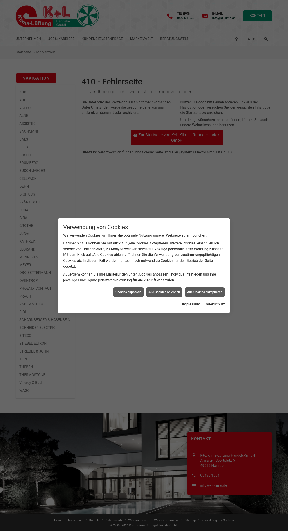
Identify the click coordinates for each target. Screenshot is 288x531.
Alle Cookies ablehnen (164, 289)
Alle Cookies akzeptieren (204, 289)
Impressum (191, 301)
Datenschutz (215, 301)
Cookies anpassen (128, 289)
